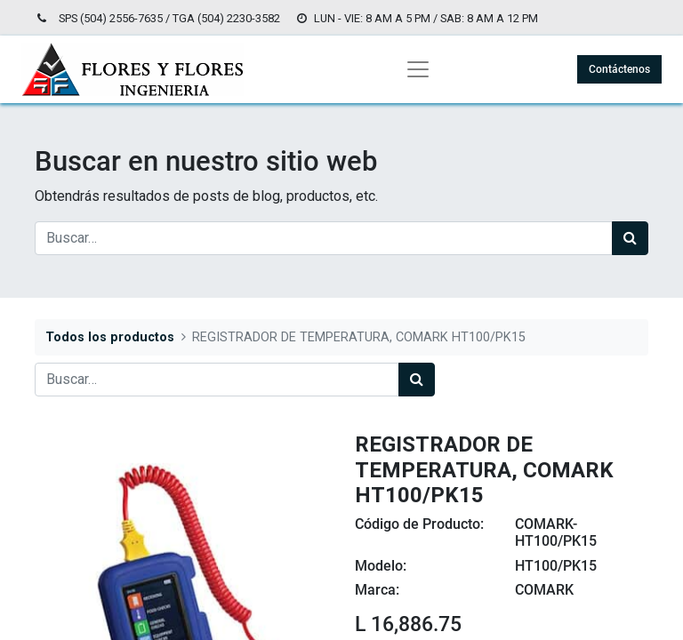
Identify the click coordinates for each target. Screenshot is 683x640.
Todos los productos (109, 337)
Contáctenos (619, 69)
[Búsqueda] (630, 238)
